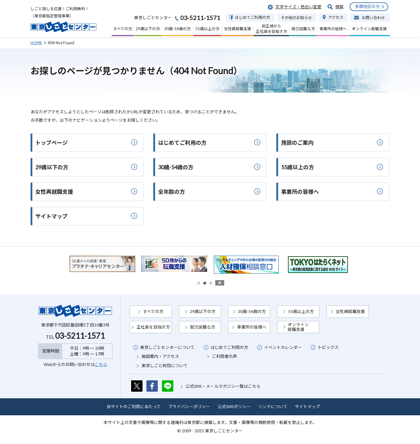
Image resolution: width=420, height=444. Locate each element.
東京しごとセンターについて (167, 347)
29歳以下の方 (203, 311)
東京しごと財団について (165, 365)
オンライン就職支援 (298, 327)
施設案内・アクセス (160, 356)
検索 (339, 6)
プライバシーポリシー (189, 406)
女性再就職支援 (350, 311)
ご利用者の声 (224, 356)
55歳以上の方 (301, 311)
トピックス (328, 347)
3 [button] (210, 283)
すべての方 (153, 311)
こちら (101, 364)
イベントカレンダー (283, 347)
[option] (102, 264)
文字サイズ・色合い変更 (298, 6)
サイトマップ (307, 406)
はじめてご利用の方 (229, 347)
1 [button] (198, 283)
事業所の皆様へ (251, 326)
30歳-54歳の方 (252, 311)
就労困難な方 (202, 326)
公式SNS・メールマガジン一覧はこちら (223, 386)
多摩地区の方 (367, 6)
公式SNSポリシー (234, 406)
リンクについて (272, 406)
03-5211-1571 (80, 336)
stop (219, 283)
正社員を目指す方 (153, 326)
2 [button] (204, 283)
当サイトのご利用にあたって (134, 406)
